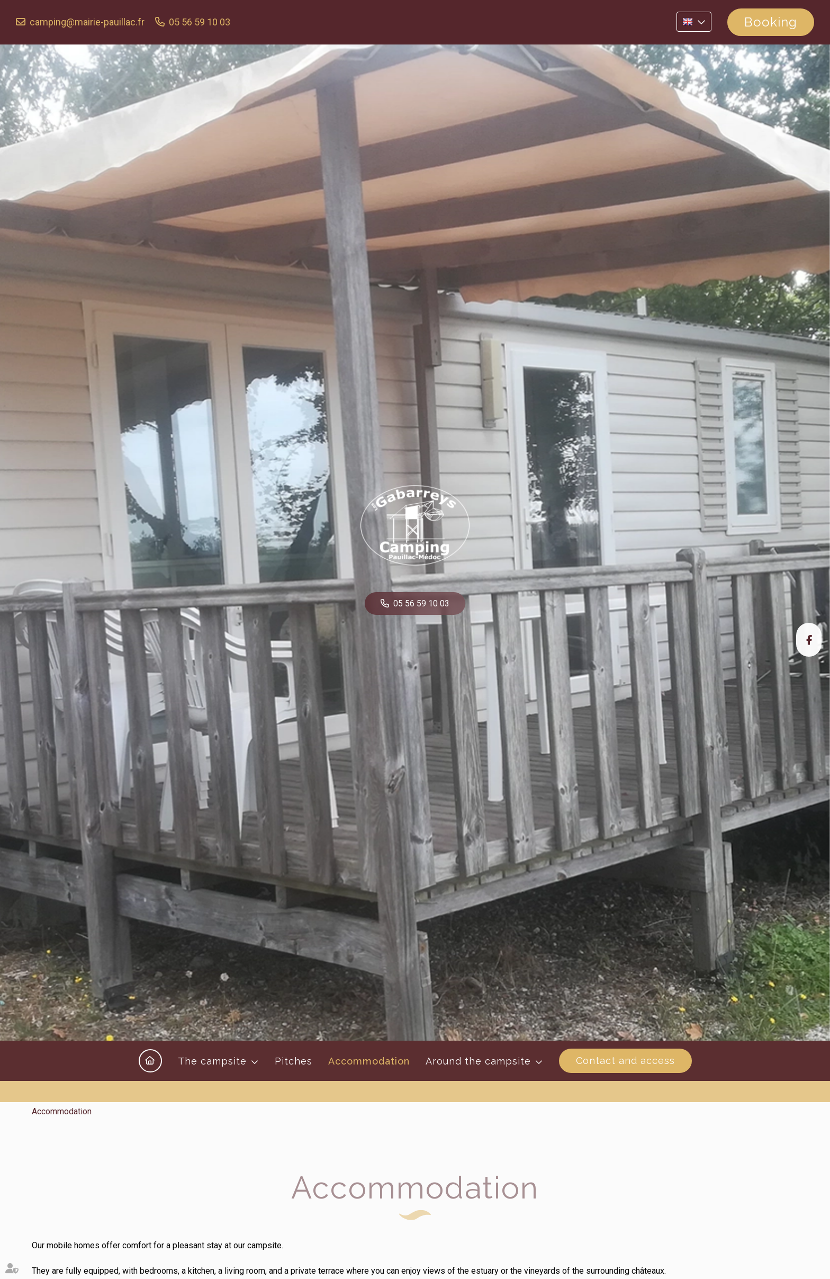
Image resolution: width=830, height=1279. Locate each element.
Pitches (293, 1061)
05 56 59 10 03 (199, 22)
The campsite (212, 1061)
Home (150, 1060)
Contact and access (625, 1060)
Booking (770, 22)
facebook (808, 639)
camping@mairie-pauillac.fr (87, 22)
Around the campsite (478, 1061)
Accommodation (369, 1061)
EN (693, 22)
